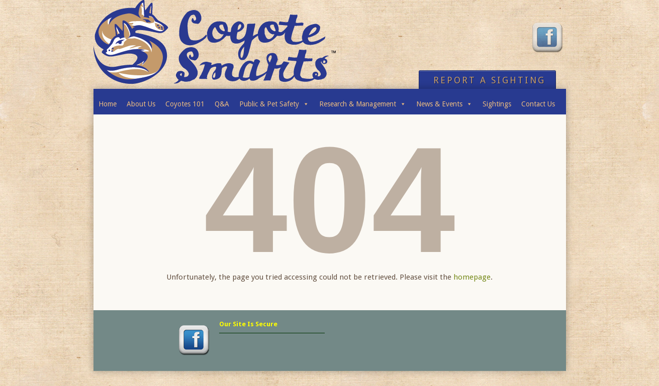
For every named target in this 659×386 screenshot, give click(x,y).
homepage (472, 277)
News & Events (444, 101)
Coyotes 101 (185, 104)
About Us (141, 104)
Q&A (222, 104)
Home (108, 104)
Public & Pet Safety (274, 101)
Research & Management (362, 101)
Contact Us (538, 104)
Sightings (497, 104)
